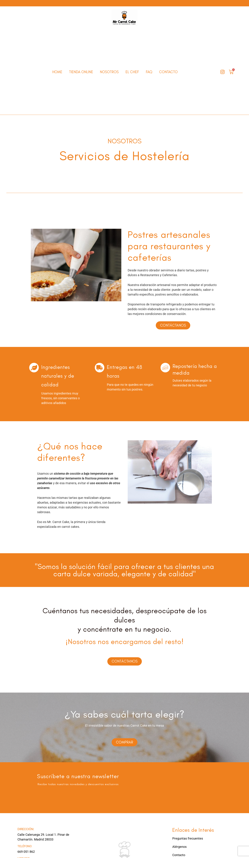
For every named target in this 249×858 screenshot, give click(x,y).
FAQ (149, 72)
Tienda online (81, 72)
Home (57, 72)
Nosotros (109, 72)
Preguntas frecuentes (187, 841)
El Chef (132, 72)
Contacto (168, 72)
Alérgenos (179, 849)
